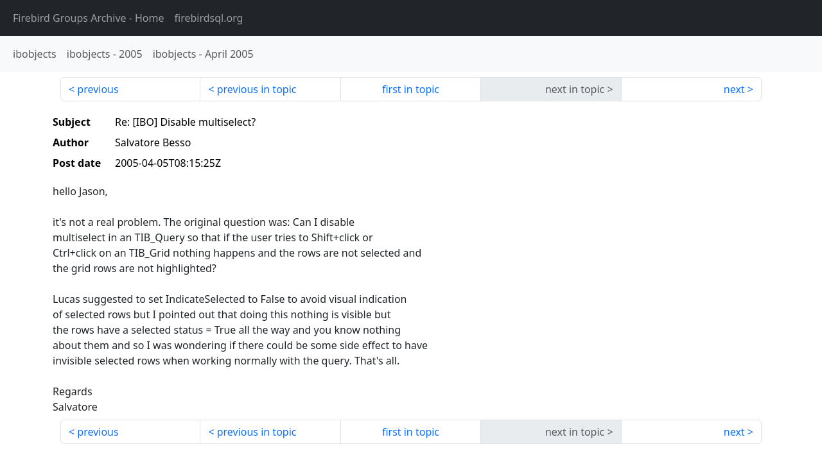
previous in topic (257, 89)
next (734, 89)
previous (97, 89)
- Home (88, 18)
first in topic (410, 89)
